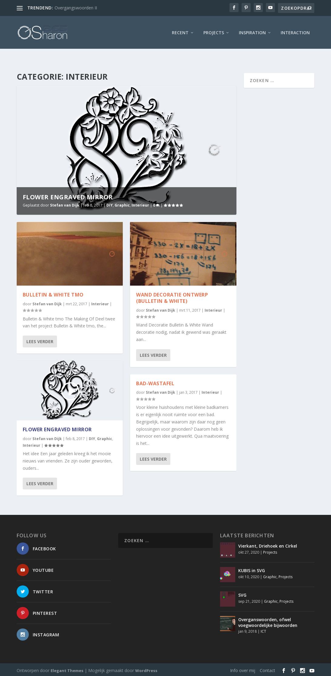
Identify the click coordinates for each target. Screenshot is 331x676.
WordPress (146, 669)
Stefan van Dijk (64, 204)
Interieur (140, 204)
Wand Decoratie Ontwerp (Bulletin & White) (172, 296)
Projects (213, 31)
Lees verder (39, 340)
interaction (295, 31)
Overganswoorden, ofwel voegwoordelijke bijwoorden (267, 621)
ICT (263, 630)
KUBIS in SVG (251, 569)
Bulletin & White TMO (53, 293)
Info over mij (242, 669)
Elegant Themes (67, 669)
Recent (180, 31)
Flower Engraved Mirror (68, 196)
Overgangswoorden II (76, 8)
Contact (267, 669)
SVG (242, 594)
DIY (109, 204)
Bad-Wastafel (155, 382)
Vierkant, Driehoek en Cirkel (267, 545)
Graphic (122, 204)
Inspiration (252, 31)
